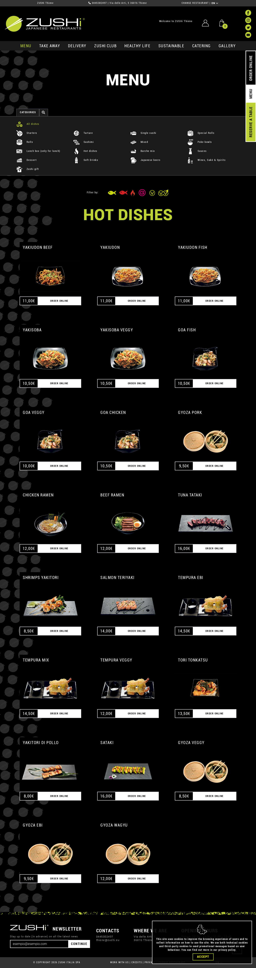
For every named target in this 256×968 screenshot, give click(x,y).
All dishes (27, 123)
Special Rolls (200, 132)
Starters (26, 132)
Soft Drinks (85, 159)
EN (215, 3)
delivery (77, 45)
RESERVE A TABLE (251, 122)
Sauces (197, 150)
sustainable (171, 45)
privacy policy (226, 950)
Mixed (139, 141)
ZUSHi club (105, 45)
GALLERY (227, 45)
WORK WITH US (119, 962)
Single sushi (143, 132)
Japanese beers (145, 159)
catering (201, 45)
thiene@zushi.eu (108, 940)
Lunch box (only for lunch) (38, 150)
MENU (25, 45)
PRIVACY (150, 962)
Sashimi (83, 141)
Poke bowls (199, 141)
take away (49, 45)
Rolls (24, 141)
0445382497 (99, 3)
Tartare (83, 132)
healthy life (137, 45)
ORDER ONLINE (251, 68)
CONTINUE (79, 944)
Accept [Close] (203, 956)
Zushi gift (27, 168)
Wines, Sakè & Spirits (206, 159)
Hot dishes (85, 150)
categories (28, 112)
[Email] (39, 944)
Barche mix (142, 150)
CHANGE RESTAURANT (195, 3)
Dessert (26, 159)
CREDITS (136, 962)
